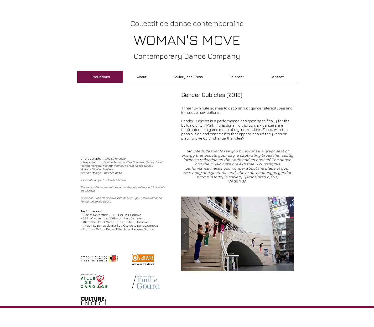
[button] (237, 234)
